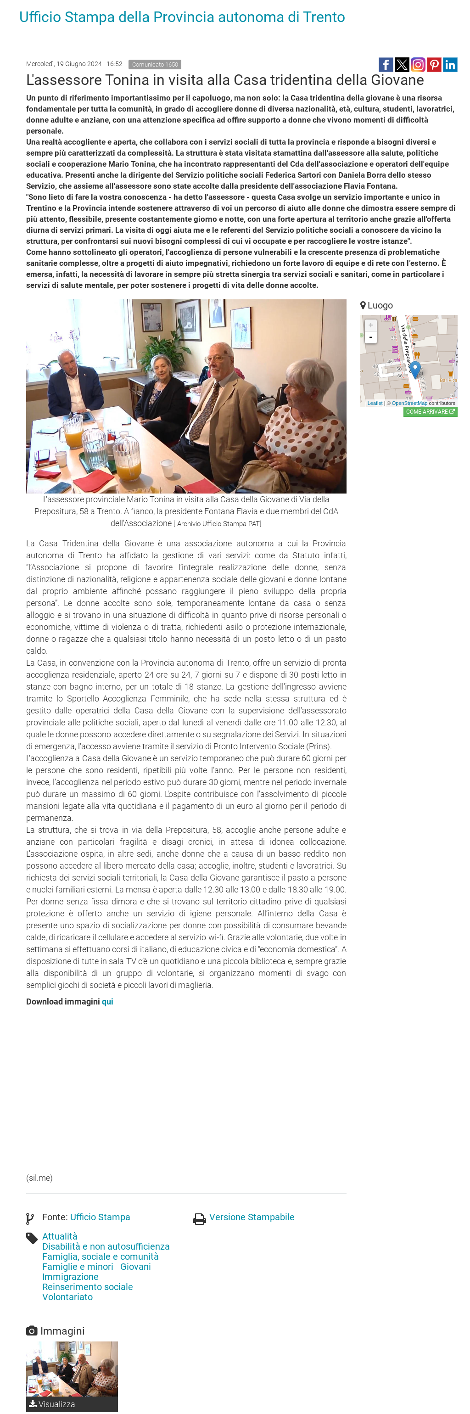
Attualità (60, 1236)
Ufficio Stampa (100, 1217)
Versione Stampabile (252, 1217)
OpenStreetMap (410, 403)
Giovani (135, 1266)
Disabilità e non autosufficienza (106, 1246)
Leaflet (375, 403)
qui (107, 1001)
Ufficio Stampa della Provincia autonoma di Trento (182, 17)
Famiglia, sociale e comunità (100, 1256)
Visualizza (52, 1404)
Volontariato (67, 1296)
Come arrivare (430, 412)
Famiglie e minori (77, 1266)
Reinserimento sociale (87, 1286)
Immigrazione (70, 1276)
